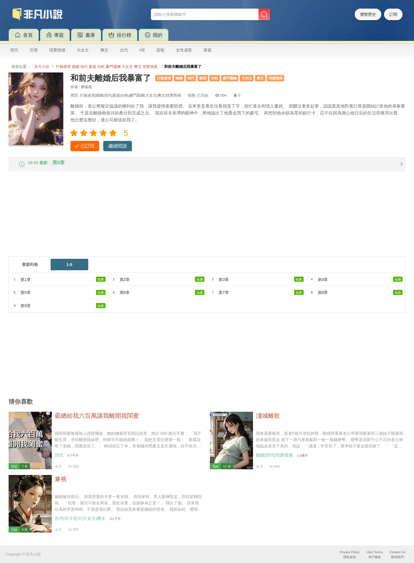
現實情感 (57, 50)
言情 (34, 50)
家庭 (208, 50)
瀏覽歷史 (368, 14)
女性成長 (184, 50)
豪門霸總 (113, 67)
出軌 (101, 67)
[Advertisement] (181, 220)
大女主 (83, 50)
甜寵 (160, 50)
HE (142, 50)
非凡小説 (41, 67)
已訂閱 (87, 145)
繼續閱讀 (117, 145)
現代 (14, 50)
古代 (124, 50)
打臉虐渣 (63, 67)
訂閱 (393, 14)
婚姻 (75, 67)
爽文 (104, 50)
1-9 (69, 269)
